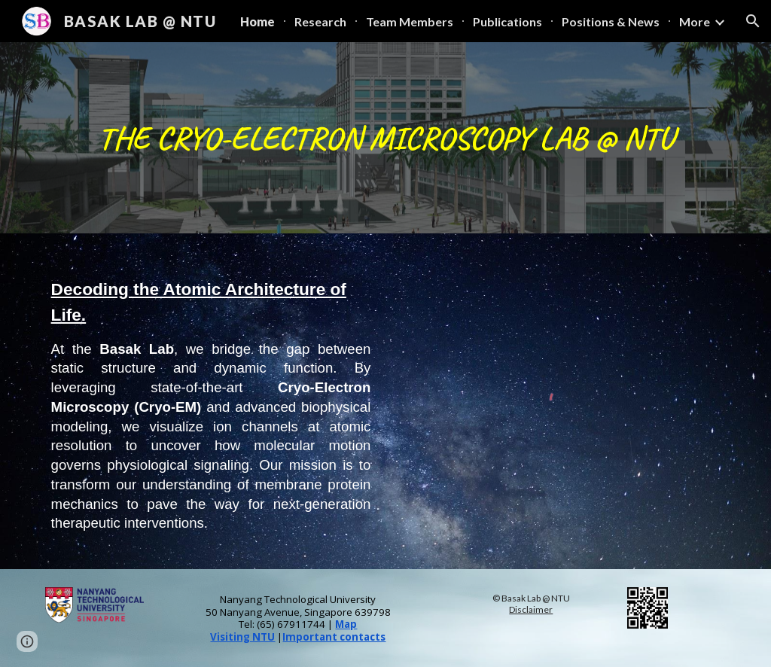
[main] (386, 138)
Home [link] (257, 21)
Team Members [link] (409, 21)
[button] (753, 21)
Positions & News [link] (611, 21)
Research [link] (320, 21)
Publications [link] (507, 21)
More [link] (694, 21)
